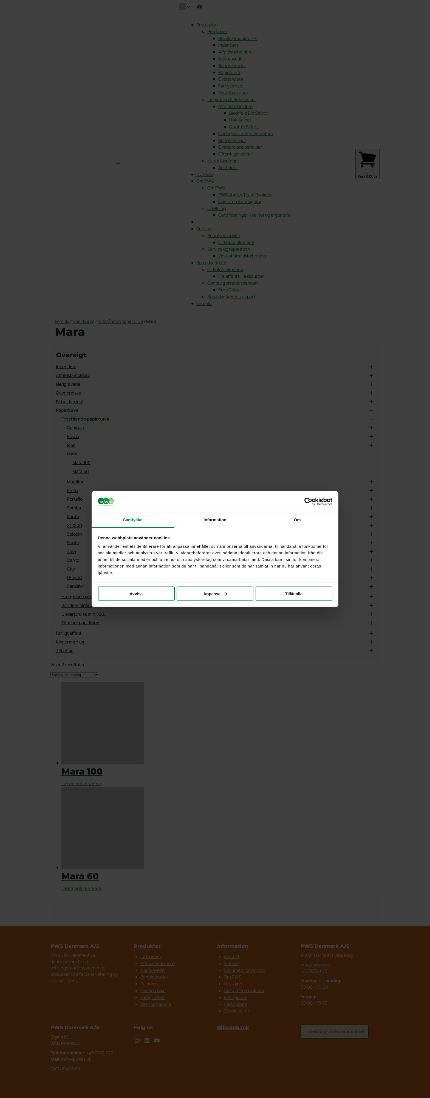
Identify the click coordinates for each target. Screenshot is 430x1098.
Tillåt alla (294, 593)
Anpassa (215, 593)
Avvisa (136, 593)
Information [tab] (215, 519)
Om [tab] (297, 519)
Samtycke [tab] (133, 519)
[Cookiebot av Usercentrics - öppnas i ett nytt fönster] (308, 502)
